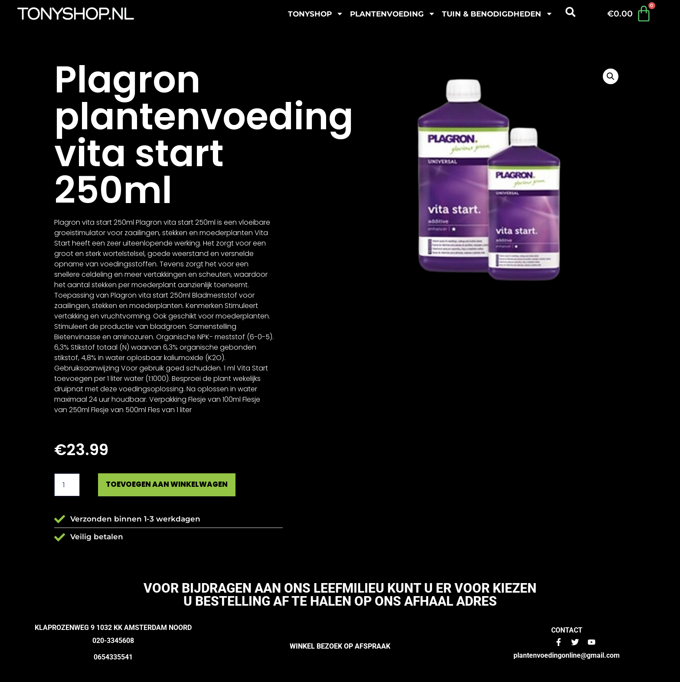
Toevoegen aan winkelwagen (172, 484)
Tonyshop (315, 14)
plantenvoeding (392, 14)
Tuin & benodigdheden (497, 14)
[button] (610, 76)
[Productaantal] (66, 485)
